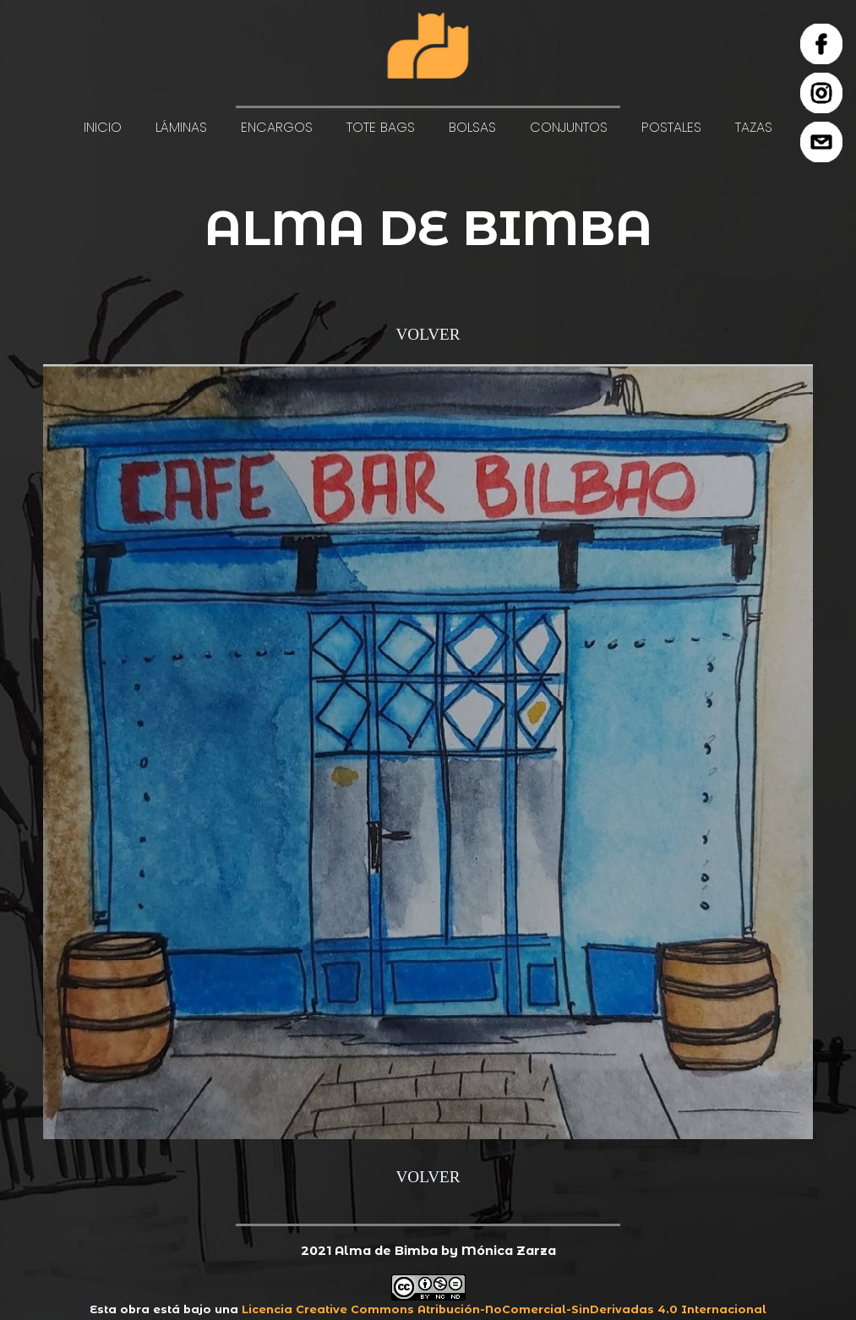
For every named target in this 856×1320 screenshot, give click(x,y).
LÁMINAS (181, 127)
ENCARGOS (277, 127)
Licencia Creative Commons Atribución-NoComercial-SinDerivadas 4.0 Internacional (504, 1309)
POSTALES (671, 127)
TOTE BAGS (380, 127)
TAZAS (753, 127)
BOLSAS (472, 127)
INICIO (103, 127)
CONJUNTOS (569, 127)
